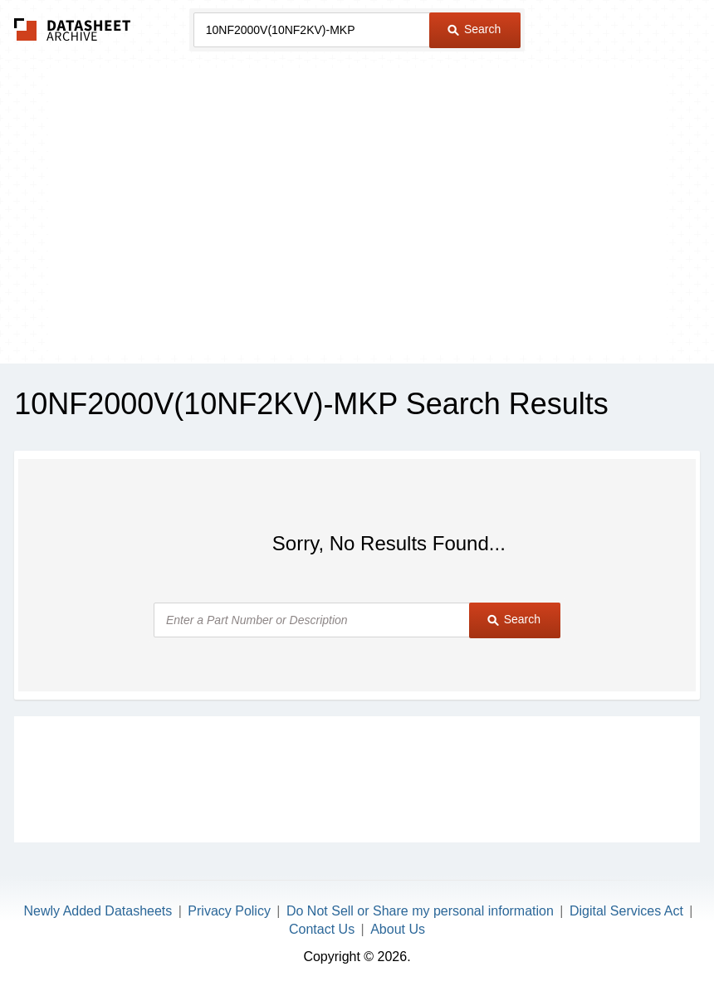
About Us (397, 929)
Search (474, 29)
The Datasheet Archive (72, 29)
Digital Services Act (626, 911)
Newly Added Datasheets (98, 911)
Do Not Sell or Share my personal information (420, 911)
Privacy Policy (229, 911)
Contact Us (322, 929)
